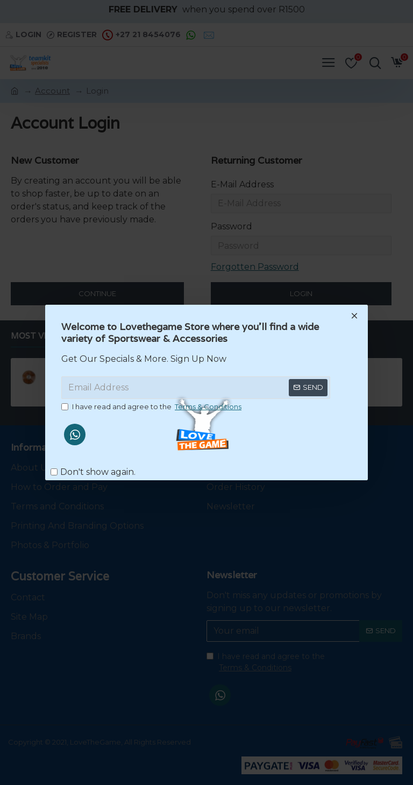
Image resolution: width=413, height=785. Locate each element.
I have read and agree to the (152, 407)
